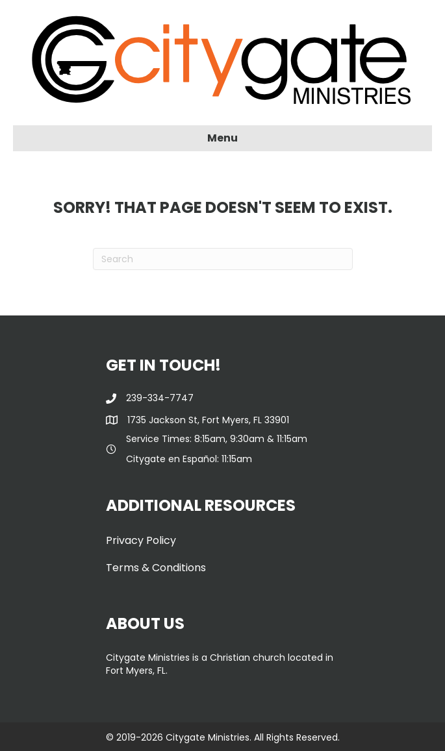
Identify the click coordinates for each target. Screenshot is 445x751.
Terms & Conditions (156, 567)
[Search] (223, 259)
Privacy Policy (141, 540)
